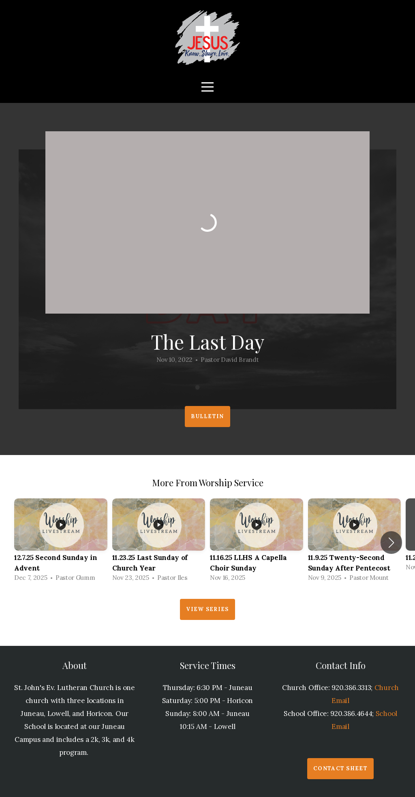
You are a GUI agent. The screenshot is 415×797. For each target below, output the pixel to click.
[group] (60, 542)
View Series (207, 609)
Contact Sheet (340, 768)
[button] (391, 542)
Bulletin (207, 416)
